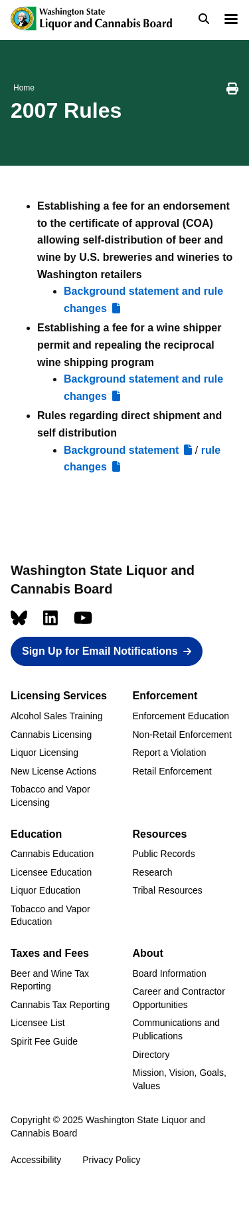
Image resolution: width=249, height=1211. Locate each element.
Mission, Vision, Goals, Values (179, 1079)
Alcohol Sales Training (57, 716)
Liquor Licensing (44, 752)
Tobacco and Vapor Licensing (50, 796)
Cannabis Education (52, 853)
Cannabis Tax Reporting (60, 1004)
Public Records (164, 853)
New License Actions (53, 771)
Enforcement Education (181, 716)
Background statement (121, 450)
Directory (151, 1054)
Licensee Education (51, 872)
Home (24, 87)
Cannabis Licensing (51, 734)
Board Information (170, 973)
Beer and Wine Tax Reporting (50, 980)
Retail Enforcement (172, 771)
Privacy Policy (111, 1159)
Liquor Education (45, 890)
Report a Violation (170, 752)
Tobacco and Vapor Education (50, 916)
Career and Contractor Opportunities (179, 998)
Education (36, 834)
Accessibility (36, 1159)
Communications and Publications (176, 1029)
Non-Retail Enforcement (182, 734)
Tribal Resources (168, 890)
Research (153, 872)
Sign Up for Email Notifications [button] (100, 651)
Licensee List (38, 1022)
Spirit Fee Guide (44, 1041)
